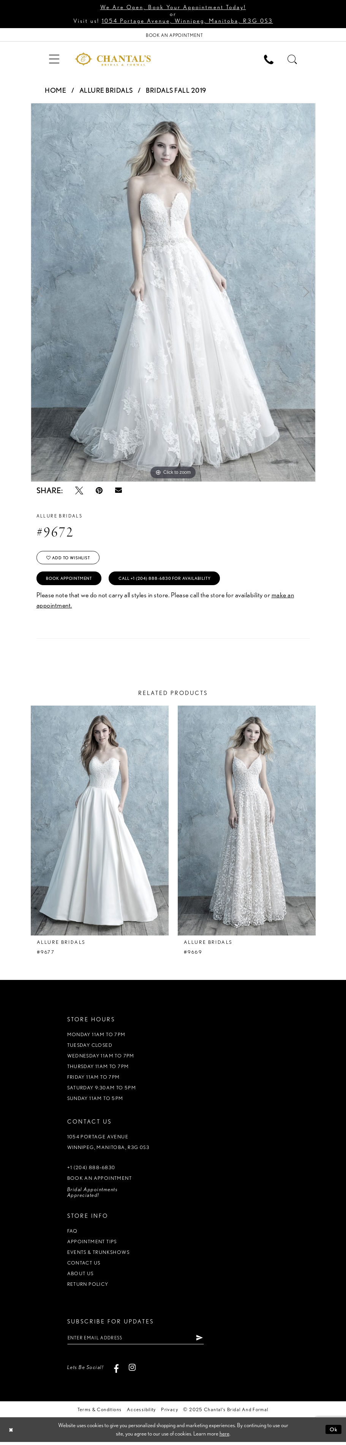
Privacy (169, 1412)
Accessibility (141, 1412)
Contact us (84, 1265)
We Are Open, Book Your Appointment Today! (173, 7)
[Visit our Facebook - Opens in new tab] (116, 1370)
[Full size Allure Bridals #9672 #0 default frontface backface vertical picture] (173, 293)
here (224, 1437)
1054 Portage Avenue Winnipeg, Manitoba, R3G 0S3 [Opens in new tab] (108, 1144)
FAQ (72, 1233)
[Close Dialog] (11, 1432)
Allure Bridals (106, 91)
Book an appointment (99, 1180)
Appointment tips (92, 1244)
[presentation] (100, 823)
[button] (54, 59)
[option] (173, 293)
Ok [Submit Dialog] (333, 1432)
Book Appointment (72, 581)
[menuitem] (54, 59)
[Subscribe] (207, 1340)
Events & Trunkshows (98, 1254)
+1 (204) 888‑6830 (91, 1170)
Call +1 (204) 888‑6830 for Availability (176, 581)
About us (80, 1276)
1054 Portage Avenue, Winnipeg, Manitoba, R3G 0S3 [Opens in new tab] (187, 20)
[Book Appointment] (173, 35)
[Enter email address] (139, 1340)
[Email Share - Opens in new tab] (118, 490)
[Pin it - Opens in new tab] (99, 491)
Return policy (88, 1286)
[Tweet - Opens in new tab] (79, 491)
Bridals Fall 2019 (176, 91)
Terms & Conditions (99, 1412)
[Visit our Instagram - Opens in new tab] (131, 1370)
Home (55, 91)
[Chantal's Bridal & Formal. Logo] (113, 59)
